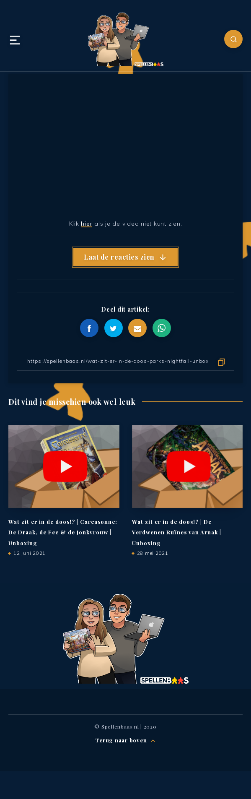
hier (86, 223)
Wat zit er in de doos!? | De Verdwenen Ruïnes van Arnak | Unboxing (176, 532)
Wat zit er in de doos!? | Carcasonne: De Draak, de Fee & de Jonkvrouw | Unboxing (62, 532)
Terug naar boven (125, 740)
